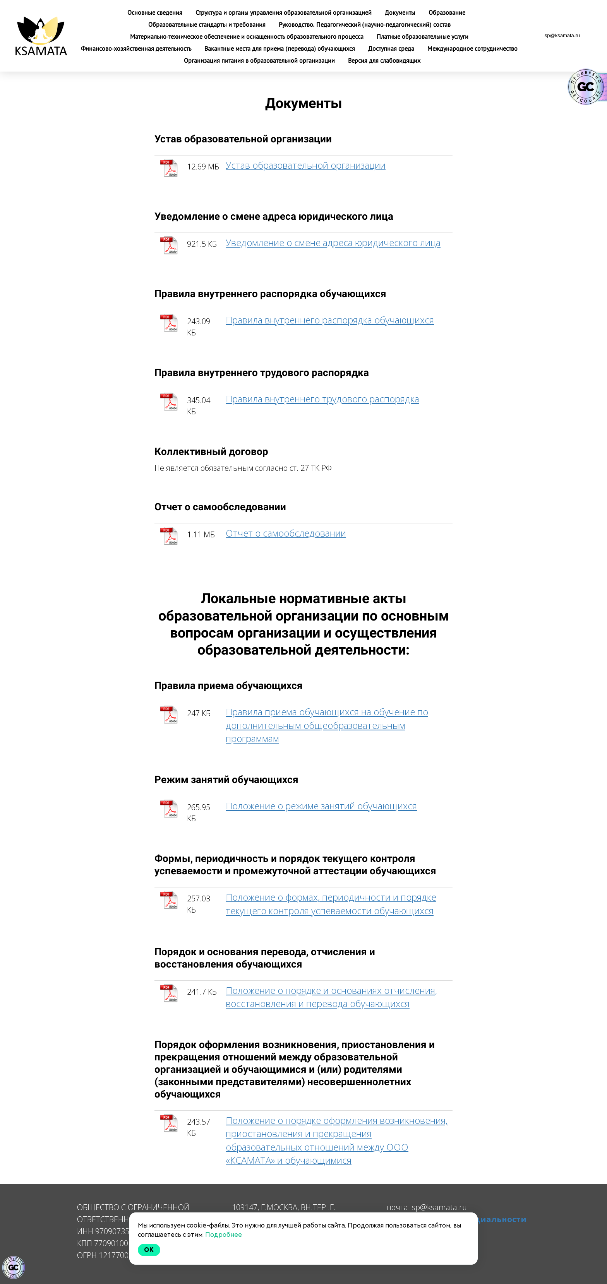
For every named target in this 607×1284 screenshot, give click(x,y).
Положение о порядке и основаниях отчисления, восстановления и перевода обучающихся (331, 997)
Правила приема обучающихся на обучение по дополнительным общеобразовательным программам (327, 725)
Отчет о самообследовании (286, 533)
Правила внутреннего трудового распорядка (322, 398)
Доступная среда (392, 48)
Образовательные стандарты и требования (207, 24)
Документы (401, 12)
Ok (149, 1250)
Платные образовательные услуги (422, 36)
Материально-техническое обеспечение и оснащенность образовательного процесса (247, 36)
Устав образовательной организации (306, 165)
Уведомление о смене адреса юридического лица (333, 242)
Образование (447, 12)
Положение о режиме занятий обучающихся (321, 805)
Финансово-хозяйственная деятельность (137, 48)
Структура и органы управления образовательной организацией (284, 12)
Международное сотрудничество (472, 48)
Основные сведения (155, 12)
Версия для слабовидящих (384, 60)
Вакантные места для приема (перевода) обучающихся (280, 48)
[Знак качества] (13, 1267)
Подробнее (223, 1235)
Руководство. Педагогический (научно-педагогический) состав (365, 24)
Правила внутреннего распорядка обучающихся (330, 319)
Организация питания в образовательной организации (260, 60)
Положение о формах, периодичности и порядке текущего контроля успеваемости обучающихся (331, 903)
